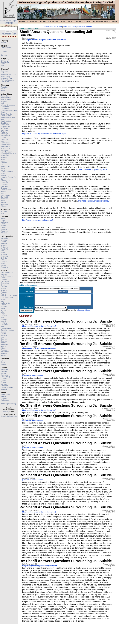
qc (2, 361)
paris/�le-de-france (9, 296)
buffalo (3, 191)
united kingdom (6, 276)
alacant (3, 355)
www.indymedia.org (8, 404)
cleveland (4, 186)
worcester (4, 96)
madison (4, 163)
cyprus (3, 332)
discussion (5, 82)
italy (2, 317)
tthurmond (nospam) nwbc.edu (34, 326)
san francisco (6, 121)
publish (22, 21)
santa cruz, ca (6, 114)
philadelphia (5, 136)
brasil (3, 263)
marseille (4, 306)
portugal (4, 292)
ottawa (3, 380)
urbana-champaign (8, 105)
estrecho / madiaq (7, 330)
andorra (4, 353)
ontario (3, 382)
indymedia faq (6, 78)
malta (3, 308)
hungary (4, 323)
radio (3, 64)
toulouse (4, 279)
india (2, 213)
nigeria (3, 396)
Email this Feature (84, 26)
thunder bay (5, 377)
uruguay (4, 240)
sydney (3, 218)
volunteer (4, 71)
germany (4, 55)
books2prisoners (100, 21)
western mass (6, 98)
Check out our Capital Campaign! (8, 22)
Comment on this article (52, 26)
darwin (3, 227)
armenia (4, 350)
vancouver (5, 375)
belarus (3, 343)
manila (3, 224)
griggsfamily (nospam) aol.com (34, 348)
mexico (3, 252)
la (2, 164)
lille (2, 312)
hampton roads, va (8, 177)
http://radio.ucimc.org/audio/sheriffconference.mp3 (44, 133)
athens (3, 348)
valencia (4, 274)
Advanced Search (9, 34)
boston (3, 193)
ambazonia (5, 400)
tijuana (3, 242)
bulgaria (4, 335)
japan (3, 362)
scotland (4, 287)
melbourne (5, 222)
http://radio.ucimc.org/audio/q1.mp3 (91, 169)
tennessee (5, 107)
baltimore (4, 199)
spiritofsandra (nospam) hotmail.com (41, 40)
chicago (4, 188)
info (63, 21)
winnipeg (4, 369)
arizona (3, 206)
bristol (3, 337)
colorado (4, 184)
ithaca (3, 168)
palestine (4, 87)
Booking (43, 21)
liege (3, 314)
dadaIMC (6, 411)
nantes (3, 305)
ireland (3, 321)
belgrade (4, 339)
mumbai (4, 211)
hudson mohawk (7, 172)
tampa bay (5, 108)
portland (4, 132)
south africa (5, 395)
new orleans (5, 146)
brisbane (4, 229)
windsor (4, 371)
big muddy (5, 197)
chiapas (4, 261)
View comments (69, 26)
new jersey (5, 150)
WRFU (88, 21)
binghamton (5, 195)
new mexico (5, 148)
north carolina (6, 145)
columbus (4, 182)
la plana (4, 316)
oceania (4, 51)
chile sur (4, 258)
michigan (4, 157)
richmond (4, 130)
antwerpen (5, 352)
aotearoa (4, 231)
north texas (5, 143)
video (3, 60)
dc (2, 179)
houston (4, 173)
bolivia (3, 265)
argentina (4, 267)
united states (6, 48)
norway (3, 299)
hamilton (4, 389)
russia (3, 288)
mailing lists (5, 76)
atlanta (3, 202)
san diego (4, 123)
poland (3, 294)
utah (2, 103)
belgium (4, 341)
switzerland (5, 283)
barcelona (4, 344)
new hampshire (6, 152)
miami (3, 159)
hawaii (3, 175)
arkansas (4, 204)
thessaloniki (5, 281)
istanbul (4, 319)
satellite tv (5, 62)
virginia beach (6, 99)
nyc (2, 141)
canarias (4, 398)
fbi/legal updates (7, 80)
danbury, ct (5, 181)
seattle (3, 112)
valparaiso (4, 238)
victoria (3, 373)
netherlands (5, 303)
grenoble (4, 325)
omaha (3, 137)
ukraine (3, 278)
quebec (4, 378)
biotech (3, 42)
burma (3, 364)
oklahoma (4, 139)
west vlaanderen (7, 272)
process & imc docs (8, 74)
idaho (3, 170)
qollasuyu (4, 247)
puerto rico (5, 249)
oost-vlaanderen (7, 297)
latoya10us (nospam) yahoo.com (35, 566)
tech (2, 73)
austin (3, 201)
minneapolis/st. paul (8, 154)
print (2, 66)
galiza (3, 326)
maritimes (4, 386)
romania (4, 290)
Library (71, 21)
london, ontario (7, 387)
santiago (4, 243)
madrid (3, 310)
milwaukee (5, 155)
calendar (33, 21)
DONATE (114, 21)
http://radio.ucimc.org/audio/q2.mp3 (93, 201)
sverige (3, 285)
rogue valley (6, 126)
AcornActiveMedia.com (9, 416)
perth (3, 220)
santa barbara (6, 116)
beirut (3, 91)
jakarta (3, 226)
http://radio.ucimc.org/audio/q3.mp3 (37, 220)
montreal (4, 384)
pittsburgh (4, 134)
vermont (4, 101)
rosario (3, 245)
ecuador (4, 254)
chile (3, 260)
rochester (4, 128)
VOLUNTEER (54, 21)
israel (3, 89)
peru (2, 251)
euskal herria (6, 328)
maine (3, 161)
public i (79, 21)
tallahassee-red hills (9, 110)
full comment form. (83, 310)
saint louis (5, 125)
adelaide (4, 233)
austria (3, 346)
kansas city (5, 166)
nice (2, 301)
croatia (3, 334)
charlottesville (6, 190)
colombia (4, 256)
